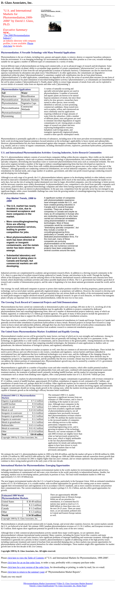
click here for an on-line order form (23, 562)
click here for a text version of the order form (28, 567)
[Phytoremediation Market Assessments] (39, 583)
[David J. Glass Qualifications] (41, 586)
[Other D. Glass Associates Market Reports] (75, 583)
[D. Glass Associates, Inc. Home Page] (71, 586)
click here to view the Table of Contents (25, 558)
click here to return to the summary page (25, 572)
